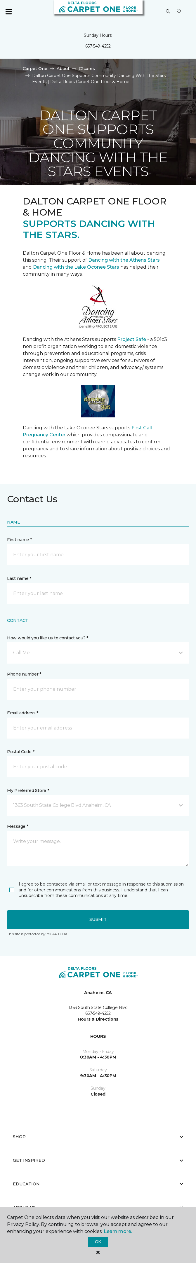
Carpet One (35, 68)
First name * (19, 540)
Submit (97, 919)
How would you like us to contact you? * (47, 638)
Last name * (19, 578)
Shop (98, 1136)
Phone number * (24, 674)
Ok (98, 1241)
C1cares (87, 68)
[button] (168, 11)
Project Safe (131, 339)
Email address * (22, 713)
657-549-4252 (98, 46)
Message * (17, 826)
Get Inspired (98, 1160)
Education (98, 1184)
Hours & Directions (98, 1019)
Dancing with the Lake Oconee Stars (76, 267)
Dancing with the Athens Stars (123, 260)
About (63, 68)
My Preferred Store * (28, 790)
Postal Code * (20, 752)
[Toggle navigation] (8, 11)
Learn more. (118, 1231)
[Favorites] (178, 11)
